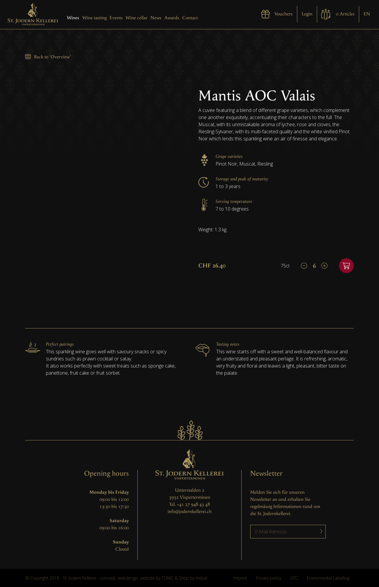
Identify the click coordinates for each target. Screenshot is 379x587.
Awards (171, 18)
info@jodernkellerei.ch (190, 512)
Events (116, 18)
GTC (294, 578)
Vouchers (283, 14)
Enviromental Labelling (328, 578)
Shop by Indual (193, 578)
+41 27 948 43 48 (193, 504)
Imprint (240, 578)
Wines (73, 18)
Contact (190, 18)
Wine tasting (94, 18)
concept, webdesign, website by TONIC (137, 578)
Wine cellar (136, 18)
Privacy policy (268, 578)
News (155, 18)
